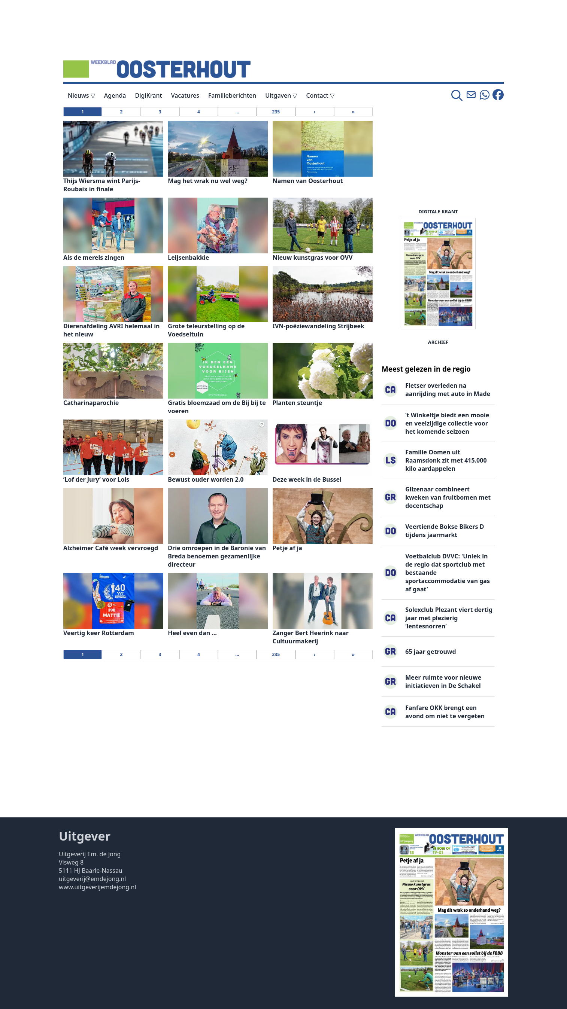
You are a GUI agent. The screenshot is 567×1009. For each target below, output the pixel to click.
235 (276, 112)
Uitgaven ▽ (281, 95)
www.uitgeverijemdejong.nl (97, 887)
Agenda (115, 95)
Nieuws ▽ (81, 95)
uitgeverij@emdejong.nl (92, 879)
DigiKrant (148, 95)
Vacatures (185, 95)
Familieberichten (232, 95)
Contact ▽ (320, 95)
